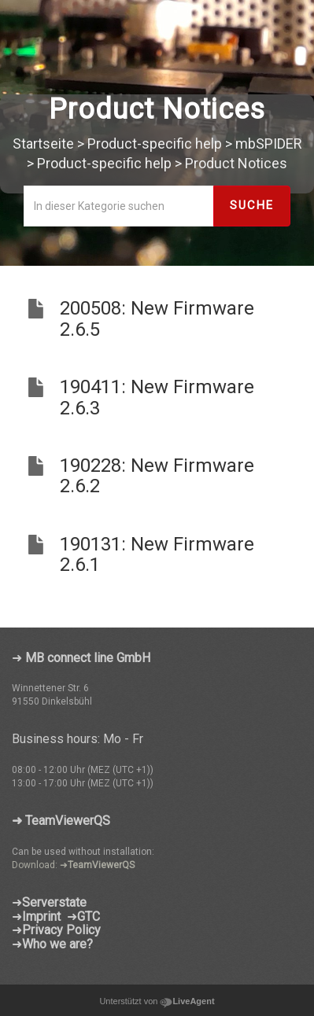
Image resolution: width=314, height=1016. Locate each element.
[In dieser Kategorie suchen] (119, 206)
